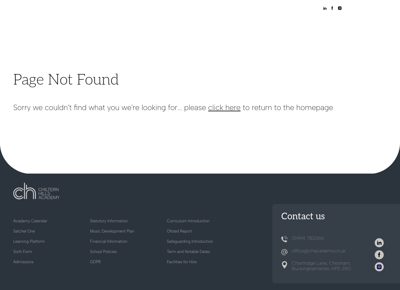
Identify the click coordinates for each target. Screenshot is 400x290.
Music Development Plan (112, 231)
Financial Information (108, 241)
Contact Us (371, 23)
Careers (299, 23)
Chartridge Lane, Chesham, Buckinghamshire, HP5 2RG (321, 265)
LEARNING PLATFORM (298, 9)
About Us (173, 23)
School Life (237, 23)
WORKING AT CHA (229, 9)
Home (148, 23)
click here (224, 107)
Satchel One (24, 231)
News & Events (333, 23)
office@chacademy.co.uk (318, 251)
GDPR (95, 262)
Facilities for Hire (181, 262)
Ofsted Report (179, 231)
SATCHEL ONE (261, 9)
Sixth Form (270, 23)
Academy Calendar (30, 221)
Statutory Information (109, 221)
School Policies (103, 251)
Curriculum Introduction (188, 221)
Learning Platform (29, 241)
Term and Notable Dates (188, 251)
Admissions (204, 23)
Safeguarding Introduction (190, 241)
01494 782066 (308, 238)
